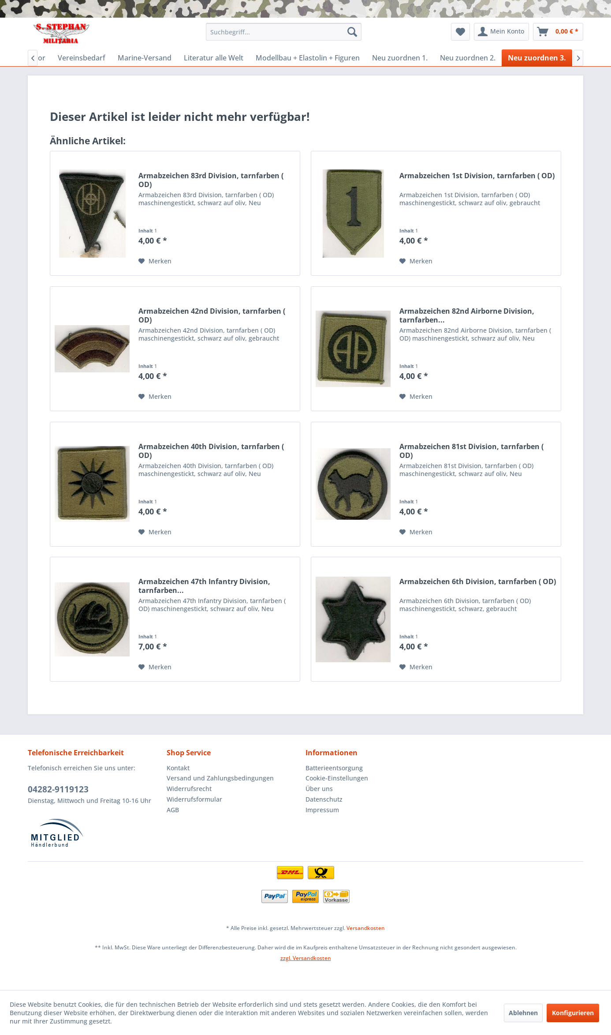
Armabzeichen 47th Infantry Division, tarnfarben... (204, 586)
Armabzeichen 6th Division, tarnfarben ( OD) (477, 581)
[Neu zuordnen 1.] (400, 57)
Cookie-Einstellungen (337, 778)
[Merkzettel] (460, 32)
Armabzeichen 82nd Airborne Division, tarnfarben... (466, 315)
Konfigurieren (573, 1013)
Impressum (322, 810)
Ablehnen (523, 1013)
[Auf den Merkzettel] (154, 261)
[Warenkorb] (558, 32)
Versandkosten (365, 928)
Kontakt (178, 768)
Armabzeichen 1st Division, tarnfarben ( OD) (477, 175)
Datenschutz (324, 799)
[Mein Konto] (501, 32)
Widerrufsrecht (189, 788)
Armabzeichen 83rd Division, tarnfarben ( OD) (210, 180)
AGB (173, 810)
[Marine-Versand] (145, 57)
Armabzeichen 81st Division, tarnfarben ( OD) (471, 451)
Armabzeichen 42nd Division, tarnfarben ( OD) (211, 315)
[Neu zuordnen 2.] (468, 57)
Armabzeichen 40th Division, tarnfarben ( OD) (211, 451)
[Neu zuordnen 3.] (537, 57)
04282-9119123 (58, 789)
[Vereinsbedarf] (82, 57)
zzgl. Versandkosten (305, 958)
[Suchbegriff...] (283, 32)
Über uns (319, 788)
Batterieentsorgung (334, 768)
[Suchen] (352, 32)
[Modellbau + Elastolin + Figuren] (308, 57)
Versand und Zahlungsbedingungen (220, 778)
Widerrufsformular (194, 799)
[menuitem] (283, 32)
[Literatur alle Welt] (214, 57)
